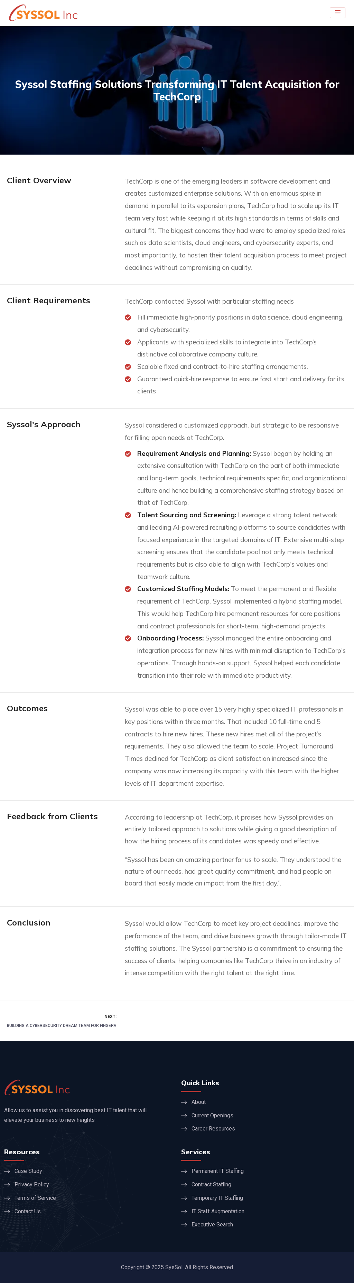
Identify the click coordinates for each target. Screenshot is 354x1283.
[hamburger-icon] (337, 13)
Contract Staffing (211, 1184)
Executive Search (212, 1224)
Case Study (28, 1171)
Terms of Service (35, 1198)
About (199, 1102)
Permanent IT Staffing (218, 1171)
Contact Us (28, 1211)
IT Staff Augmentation (218, 1211)
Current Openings (212, 1115)
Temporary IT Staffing (217, 1198)
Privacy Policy (32, 1184)
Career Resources (213, 1128)
